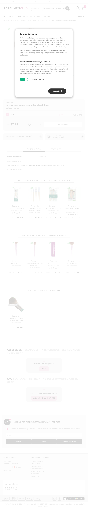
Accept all (57, 91)
